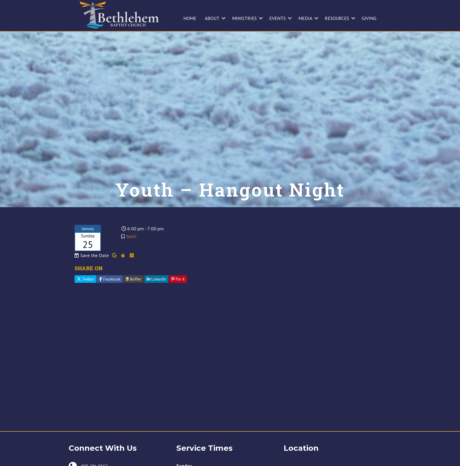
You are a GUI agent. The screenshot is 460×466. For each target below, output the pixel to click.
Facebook (109, 290)
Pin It (178, 290)
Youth (131, 247)
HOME (189, 18)
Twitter (85, 290)
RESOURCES (337, 18)
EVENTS (277, 18)
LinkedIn (156, 290)
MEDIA (305, 18)
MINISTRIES (244, 18)
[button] (223, 18)
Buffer (133, 290)
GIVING (369, 18)
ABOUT (212, 18)
